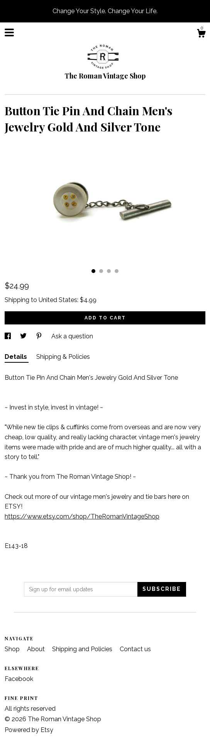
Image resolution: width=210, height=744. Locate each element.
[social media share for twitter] (24, 336)
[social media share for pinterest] (40, 336)
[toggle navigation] (9, 32)
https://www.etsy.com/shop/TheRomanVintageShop (82, 516)
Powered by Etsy (29, 730)
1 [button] (93, 271)
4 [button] (117, 271)
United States (58, 300)
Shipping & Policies (63, 356)
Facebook (19, 679)
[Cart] (201, 34)
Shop (13, 649)
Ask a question (72, 336)
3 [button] (109, 271)
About (36, 649)
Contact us (135, 649)
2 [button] (101, 271)
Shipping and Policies (83, 649)
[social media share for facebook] (8, 336)
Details (17, 356)
